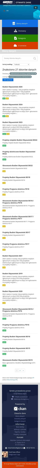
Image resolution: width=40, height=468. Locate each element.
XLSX (4, 134)
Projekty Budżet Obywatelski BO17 (16, 232)
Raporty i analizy (20, 432)
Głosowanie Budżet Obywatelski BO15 (17, 360)
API (33, 378)
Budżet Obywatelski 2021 (12, 256)
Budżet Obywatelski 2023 (12, 122)
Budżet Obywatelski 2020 (12, 291)
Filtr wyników (8, 80)
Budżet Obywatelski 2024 (12, 104)
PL (4, 10)
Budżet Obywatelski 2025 (12, 87)
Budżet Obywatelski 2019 (12, 273)
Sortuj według (7, 64)
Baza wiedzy (20, 427)
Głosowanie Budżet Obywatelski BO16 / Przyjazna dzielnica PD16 (18, 310)
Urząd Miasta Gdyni (20, 394)
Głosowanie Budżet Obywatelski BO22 (17, 165)
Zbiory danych (20, 23)
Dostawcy (20, 30)
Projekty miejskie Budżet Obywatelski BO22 (19, 140)
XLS (4, 98)
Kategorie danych (20, 421)
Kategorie (20, 38)
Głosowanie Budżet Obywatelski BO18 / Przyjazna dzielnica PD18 (18, 202)
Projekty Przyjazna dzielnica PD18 (15, 189)
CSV (7, 98)
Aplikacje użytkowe (20, 429)
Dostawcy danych (20, 419)
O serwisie (20, 45)
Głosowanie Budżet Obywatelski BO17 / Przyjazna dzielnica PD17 (18, 217)
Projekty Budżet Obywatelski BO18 (16, 177)
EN (7, 10)
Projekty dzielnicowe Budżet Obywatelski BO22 (18, 153)
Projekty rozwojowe (20, 434)
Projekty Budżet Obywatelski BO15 (16, 348)
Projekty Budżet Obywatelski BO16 (16, 336)
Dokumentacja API (12, 379)
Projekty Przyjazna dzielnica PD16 (15, 325)
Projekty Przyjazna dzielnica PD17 (15, 244)
